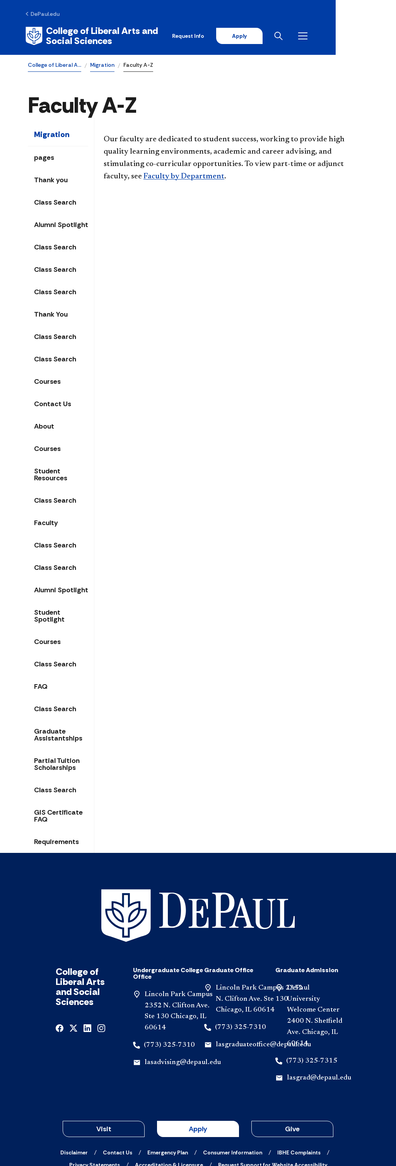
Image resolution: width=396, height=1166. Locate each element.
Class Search (55, 201)
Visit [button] (103, 1074)
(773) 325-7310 (169, 990)
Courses (47, 380)
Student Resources (50, 474)
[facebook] (59, 973)
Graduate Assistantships (58, 734)
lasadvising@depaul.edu (183, 1008)
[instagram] (101, 973)
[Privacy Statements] (94, 1110)
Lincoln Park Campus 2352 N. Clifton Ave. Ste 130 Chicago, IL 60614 (259, 944)
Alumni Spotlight (61, 224)
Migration (102, 64)
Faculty (46, 522)
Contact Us (52, 403)
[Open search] (337, 35)
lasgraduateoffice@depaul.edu (263, 990)
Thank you (51, 179)
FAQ (41, 685)
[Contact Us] (117, 1098)
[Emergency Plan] (167, 1098)
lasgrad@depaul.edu (319, 1023)
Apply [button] (198, 1074)
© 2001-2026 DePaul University (198, 1132)
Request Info (245, 35)
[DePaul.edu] (45, 14)
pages (44, 156)
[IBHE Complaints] (299, 1098)
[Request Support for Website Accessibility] (272, 1110)
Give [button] (292, 1074)
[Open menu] (362, 35)
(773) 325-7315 (311, 1006)
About (44, 425)
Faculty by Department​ (183, 176)
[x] (73, 973)
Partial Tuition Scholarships (57, 763)
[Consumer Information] (232, 1098)
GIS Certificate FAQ (58, 815)
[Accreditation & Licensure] (169, 1110)
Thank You (51, 313)
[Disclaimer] (74, 1098)
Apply (296, 35)
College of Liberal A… (54, 64)
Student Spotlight (49, 615)
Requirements (56, 841)
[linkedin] (87, 973)
